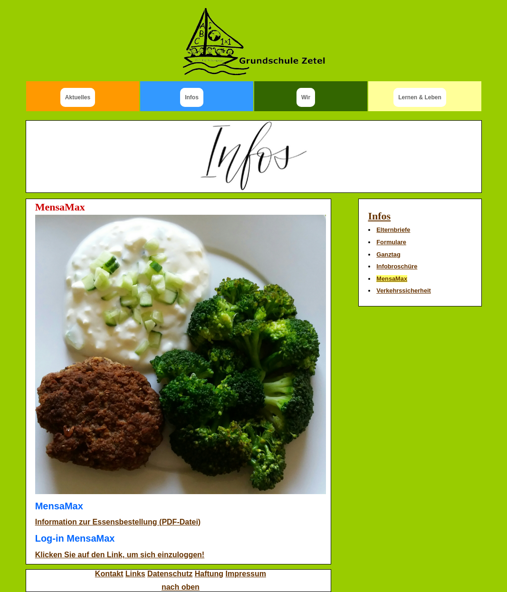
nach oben (181, 587)
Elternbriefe (393, 229)
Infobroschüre (396, 266)
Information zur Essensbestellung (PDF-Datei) (118, 522)
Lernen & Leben (419, 97)
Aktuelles (77, 97)
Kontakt (109, 574)
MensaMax (391, 278)
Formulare (391, 242)
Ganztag (388, 254)
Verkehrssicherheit (403, 290)
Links (135, 574)
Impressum (246, 574)
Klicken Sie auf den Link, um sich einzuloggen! (120, 555)
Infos (192, 97)
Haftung (209, 574)
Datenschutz (169, 574)
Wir (305, 97)
